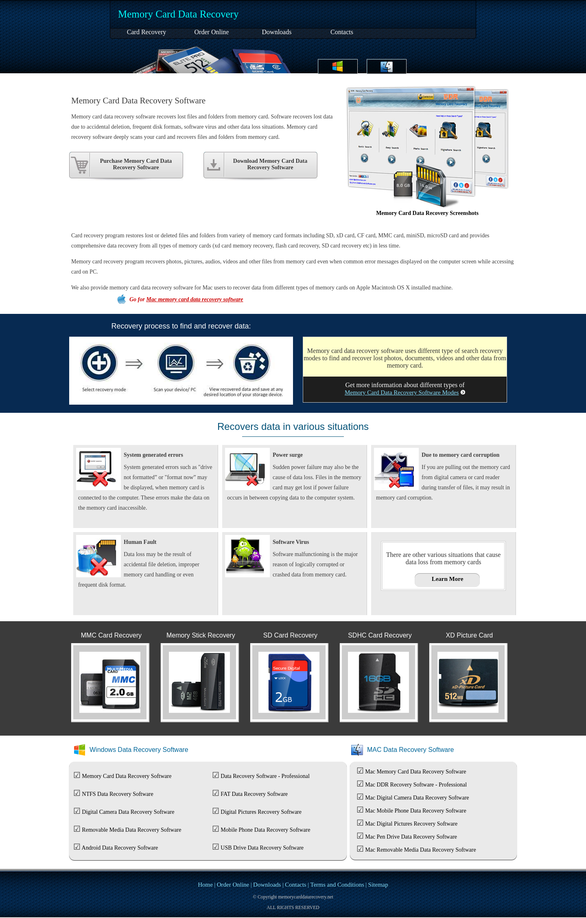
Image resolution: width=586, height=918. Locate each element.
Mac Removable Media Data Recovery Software (420, 850)
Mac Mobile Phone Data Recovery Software (415, 811)
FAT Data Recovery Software (254, 794)
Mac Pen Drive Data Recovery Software (411, 837)
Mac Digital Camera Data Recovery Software (417, 798)
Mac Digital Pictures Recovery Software (411, 824)
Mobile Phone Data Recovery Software (265, 830)
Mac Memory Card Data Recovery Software (415, 772)
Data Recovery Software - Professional (265, 776)
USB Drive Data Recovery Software (262, 848)
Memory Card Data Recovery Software (126, 776)
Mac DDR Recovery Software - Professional (416, 785)
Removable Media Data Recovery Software (131, 830)
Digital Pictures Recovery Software (261, 812)
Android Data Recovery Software (120, 848)
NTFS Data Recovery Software (117, 794)
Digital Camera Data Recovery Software (128, 812)
